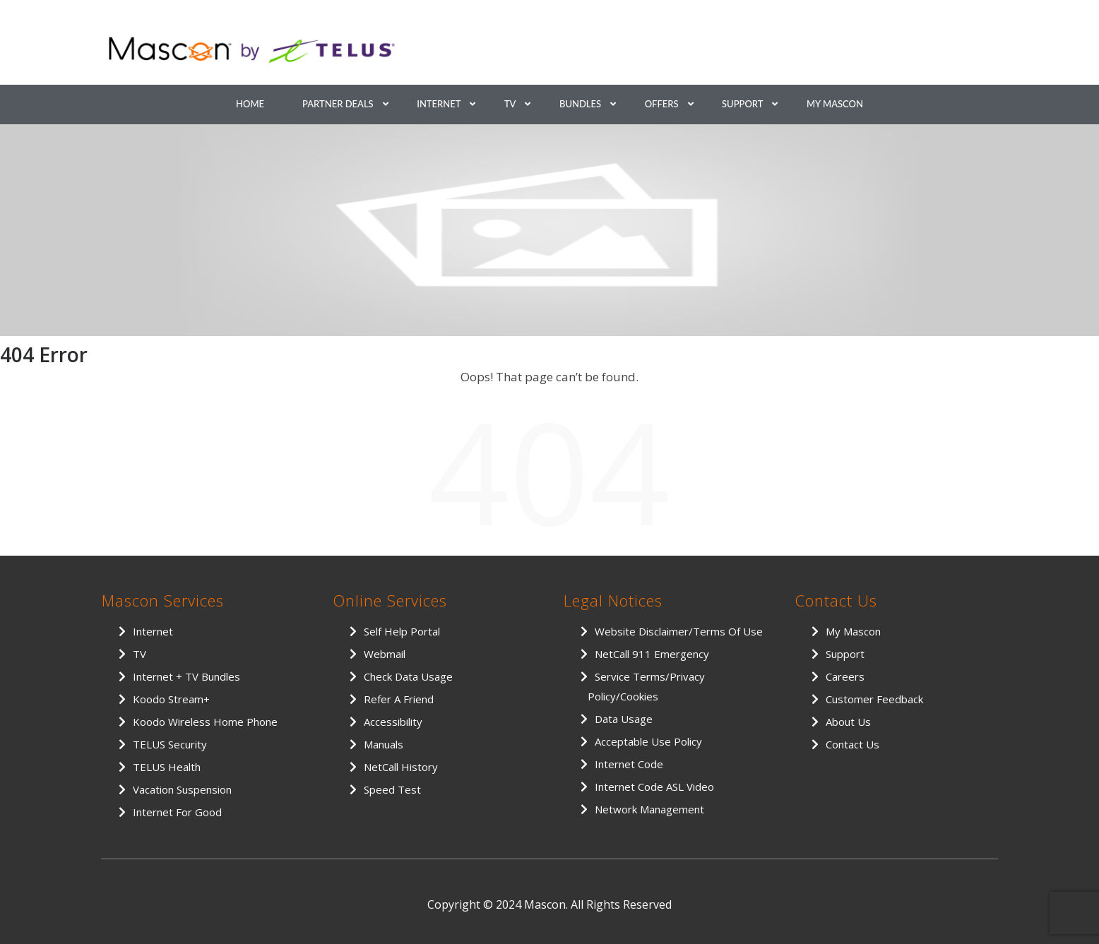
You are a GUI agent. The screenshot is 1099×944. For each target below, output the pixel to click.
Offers (662, 103)
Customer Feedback (874, 699)
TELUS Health (167, 767)
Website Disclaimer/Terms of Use (679, 631)
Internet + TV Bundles (186, 676)
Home (250, 103)
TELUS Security (170, 744)
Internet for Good (177, 812)
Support (742, 103)
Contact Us (852, 744)
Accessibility (393, 722)
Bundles (580, 103)
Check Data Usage (408, 676)
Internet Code (629, 764)
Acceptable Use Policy (648, 741)
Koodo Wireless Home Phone (205, 722)
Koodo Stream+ (171, 699)
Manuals (383, 744)
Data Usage (624, 719)
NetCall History (401, 767)
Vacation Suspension (182, 789)
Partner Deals (338, 103)
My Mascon (835, 103)
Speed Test (392, 789)
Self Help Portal (402, 631)
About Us (848, 722)
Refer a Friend (399, 699)
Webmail (384, 654)
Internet (439, 103)
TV (510, 103)
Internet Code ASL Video (654, 786)
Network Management (649, 809)
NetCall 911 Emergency (652, 654)
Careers (845, 676)
